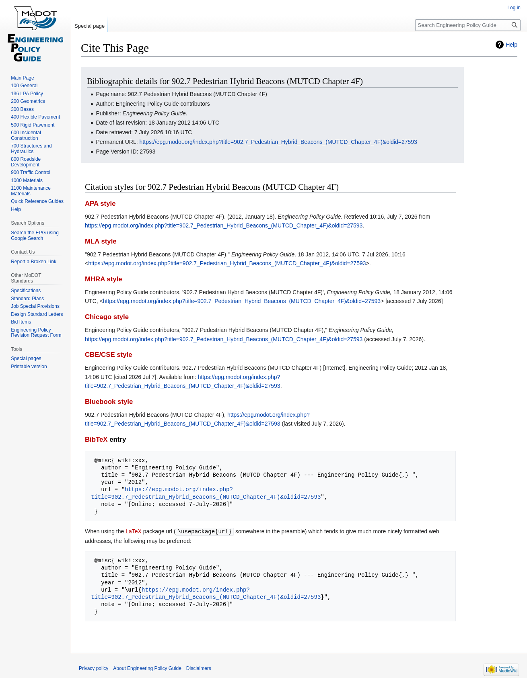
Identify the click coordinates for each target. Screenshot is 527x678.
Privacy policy (93, 668)
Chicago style (107, 317)
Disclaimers (198, 668)
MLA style (101, 241)
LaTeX (134, 531)
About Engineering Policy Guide (147, 668)
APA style (100, 203)
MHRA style (103, 279)
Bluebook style (109, 402)
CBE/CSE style (108, 354)
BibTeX (96, 439)
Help (511, 44)
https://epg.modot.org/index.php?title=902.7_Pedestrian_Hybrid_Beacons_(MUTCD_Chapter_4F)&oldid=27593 (278, 142)
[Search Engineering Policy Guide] (468, 25)
